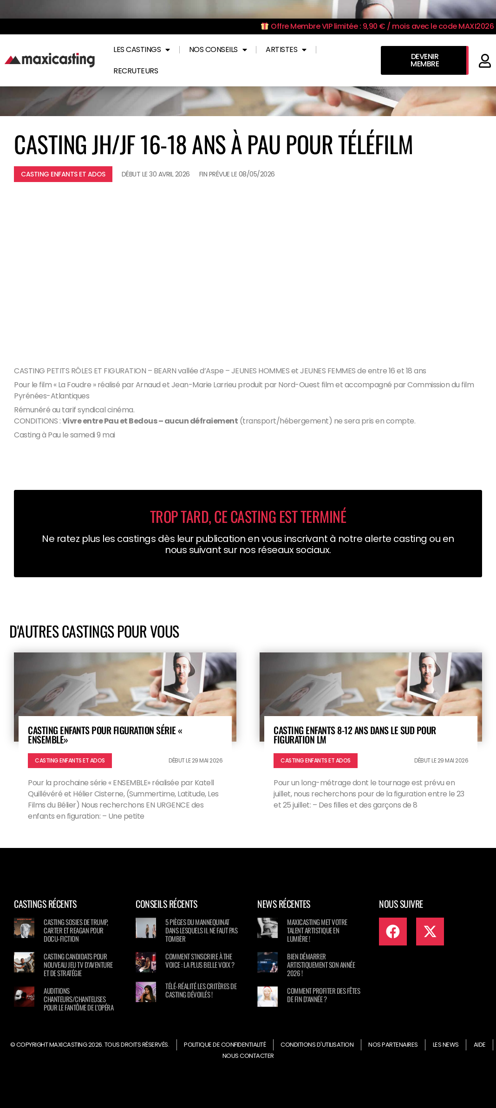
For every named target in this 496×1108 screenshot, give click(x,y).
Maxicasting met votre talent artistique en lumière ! (317, 930)
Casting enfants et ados (63, 174)
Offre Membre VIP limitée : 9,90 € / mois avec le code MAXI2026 (377, 26)
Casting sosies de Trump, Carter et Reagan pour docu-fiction (76, 930)
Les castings (141, 49)
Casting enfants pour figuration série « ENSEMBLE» (105, 734)
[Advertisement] (248, 268)
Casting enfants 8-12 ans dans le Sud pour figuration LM (355, 734)
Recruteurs (135, 70)
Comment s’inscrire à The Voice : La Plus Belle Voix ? (199, 960)
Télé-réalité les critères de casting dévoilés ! (200, 990)
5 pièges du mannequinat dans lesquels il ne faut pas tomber (201, 930)
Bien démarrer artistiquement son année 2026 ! (321, 964)
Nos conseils (218, 49)
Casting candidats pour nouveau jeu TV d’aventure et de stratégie (78, 964)
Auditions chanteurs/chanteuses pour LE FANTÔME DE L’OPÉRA (78, 998)
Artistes (286, 49)
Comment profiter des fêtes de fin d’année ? (323, 994)
